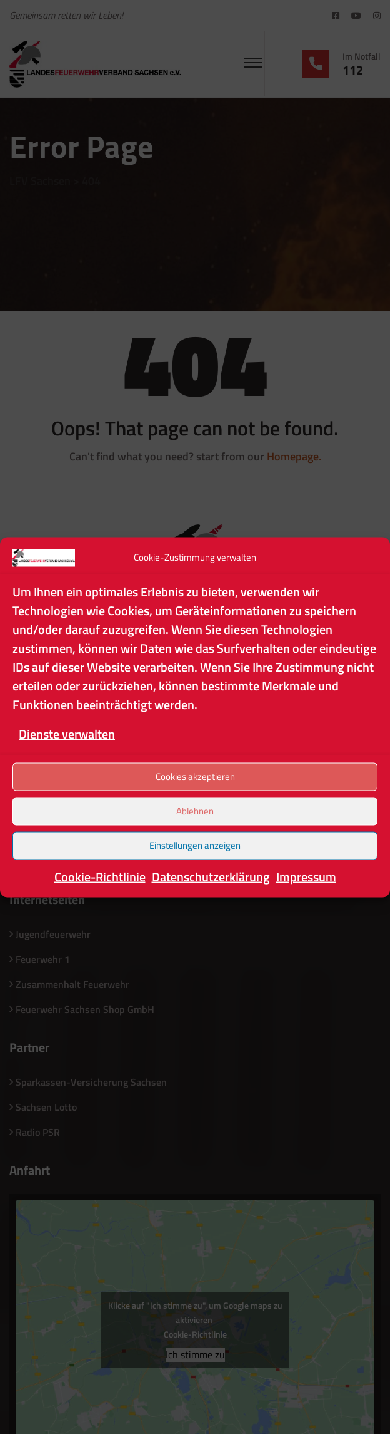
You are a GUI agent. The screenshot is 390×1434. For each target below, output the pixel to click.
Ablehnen (195, 811)
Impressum (306, 876)
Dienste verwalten (67, 733)
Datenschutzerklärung (211, 876)
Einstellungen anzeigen (195, 845)
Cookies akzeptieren (195, 776)
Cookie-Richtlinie (100, 876)
